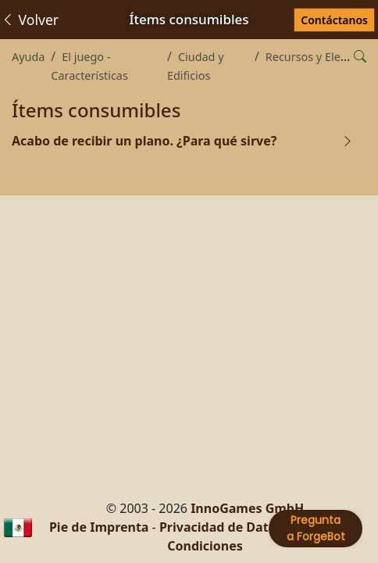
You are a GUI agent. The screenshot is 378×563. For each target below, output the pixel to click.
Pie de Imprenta (99, 527)
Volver (30, 19)
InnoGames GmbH (247, 508)
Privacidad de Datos (221, 527)
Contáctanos (334, 20)
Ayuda (28, 56)
